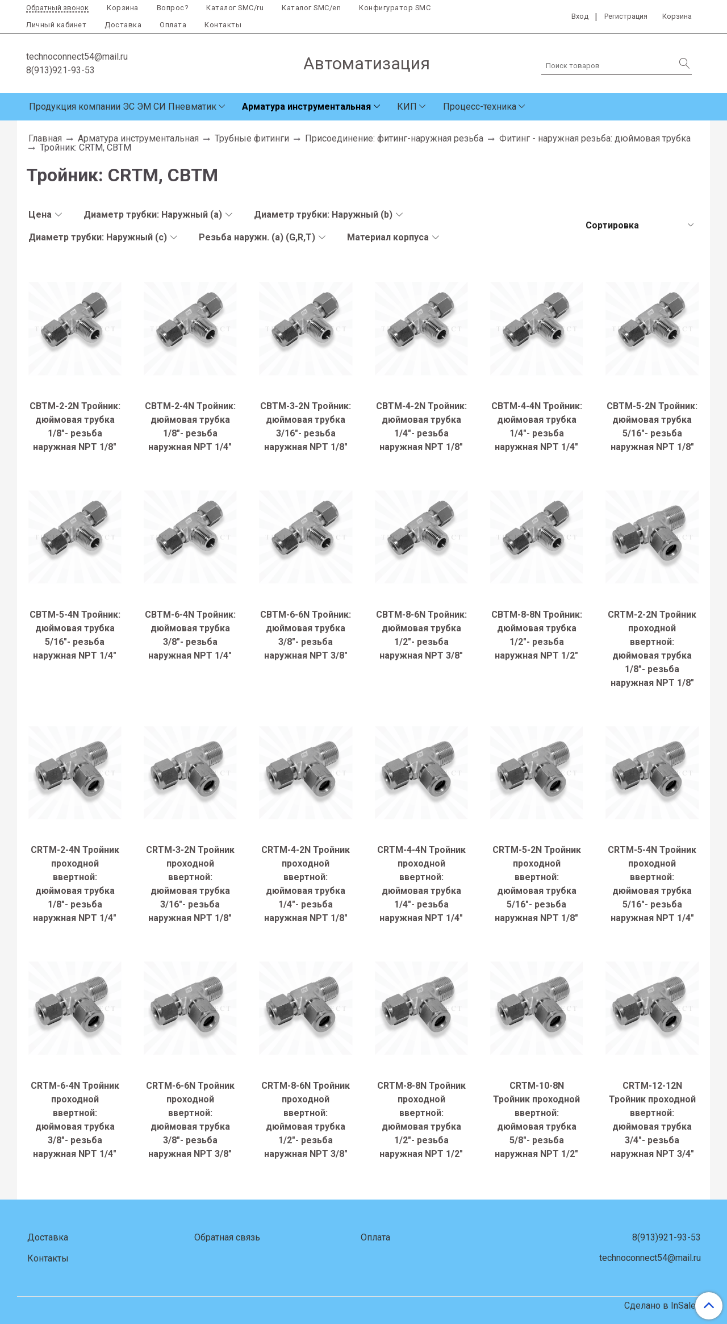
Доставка (123, 24)
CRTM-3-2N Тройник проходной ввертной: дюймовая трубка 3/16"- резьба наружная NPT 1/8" (190, 883)
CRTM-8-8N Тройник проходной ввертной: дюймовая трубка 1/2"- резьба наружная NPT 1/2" (421, 1119)
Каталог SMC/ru (235, 7)
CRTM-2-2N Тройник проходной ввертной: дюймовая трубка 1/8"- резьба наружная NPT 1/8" (652, 648)
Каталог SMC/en (311, 7)
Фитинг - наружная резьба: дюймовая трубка (595, 138)
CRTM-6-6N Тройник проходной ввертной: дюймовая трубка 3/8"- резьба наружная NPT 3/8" (190, 1119)
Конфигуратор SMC (395, 7)
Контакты (222, 24)
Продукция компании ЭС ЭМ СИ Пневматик (122, 106)
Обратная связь (227, 1237)
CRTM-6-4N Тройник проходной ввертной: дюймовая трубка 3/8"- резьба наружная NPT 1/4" (75, 1119)
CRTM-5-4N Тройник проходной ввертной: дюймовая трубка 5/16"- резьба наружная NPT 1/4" (652, 883)
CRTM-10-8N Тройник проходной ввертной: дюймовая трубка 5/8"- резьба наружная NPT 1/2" (536, 1119)
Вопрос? (173, 7)
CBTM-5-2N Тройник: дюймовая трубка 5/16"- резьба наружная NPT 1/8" (652, 426)
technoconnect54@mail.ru (77, 56)
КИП (407, 106)
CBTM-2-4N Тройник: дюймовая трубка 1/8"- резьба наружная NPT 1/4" (190, 426)
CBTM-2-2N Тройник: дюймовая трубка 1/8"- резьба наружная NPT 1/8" (75, 426)
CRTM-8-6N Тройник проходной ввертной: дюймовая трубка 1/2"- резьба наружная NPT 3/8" (305, 1119)
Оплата (173, 24)
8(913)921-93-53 (60, 70)
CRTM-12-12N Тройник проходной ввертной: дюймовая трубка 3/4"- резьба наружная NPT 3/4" (652, 1119)
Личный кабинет (56, 24)
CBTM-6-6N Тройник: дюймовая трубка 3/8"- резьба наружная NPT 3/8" (305, 635)
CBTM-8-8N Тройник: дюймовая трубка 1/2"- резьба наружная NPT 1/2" (536, 635)
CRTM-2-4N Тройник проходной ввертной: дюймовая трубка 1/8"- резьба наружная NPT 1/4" (75, 883)
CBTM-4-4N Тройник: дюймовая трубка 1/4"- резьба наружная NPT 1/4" (536, 426)
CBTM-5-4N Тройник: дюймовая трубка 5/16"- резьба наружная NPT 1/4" (75, 635)
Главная (45, 138)
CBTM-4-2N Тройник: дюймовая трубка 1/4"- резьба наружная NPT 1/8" (421, 426)
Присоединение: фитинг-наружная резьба (394, 138)
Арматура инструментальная (306, 106)
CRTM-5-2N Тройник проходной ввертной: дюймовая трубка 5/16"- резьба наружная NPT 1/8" (536, 883)
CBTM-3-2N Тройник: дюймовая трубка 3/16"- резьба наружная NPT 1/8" (305, 426)
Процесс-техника (479, 106)
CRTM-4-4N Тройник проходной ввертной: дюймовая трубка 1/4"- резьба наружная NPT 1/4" (421, 883)
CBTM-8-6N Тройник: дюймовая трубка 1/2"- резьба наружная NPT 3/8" (421, 635)
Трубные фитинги (252, 138)
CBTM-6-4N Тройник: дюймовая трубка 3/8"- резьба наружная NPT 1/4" (190, 635)
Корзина (123, 7)
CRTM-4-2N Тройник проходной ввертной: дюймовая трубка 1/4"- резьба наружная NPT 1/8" (305, 883)
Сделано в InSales (662, 1305)
